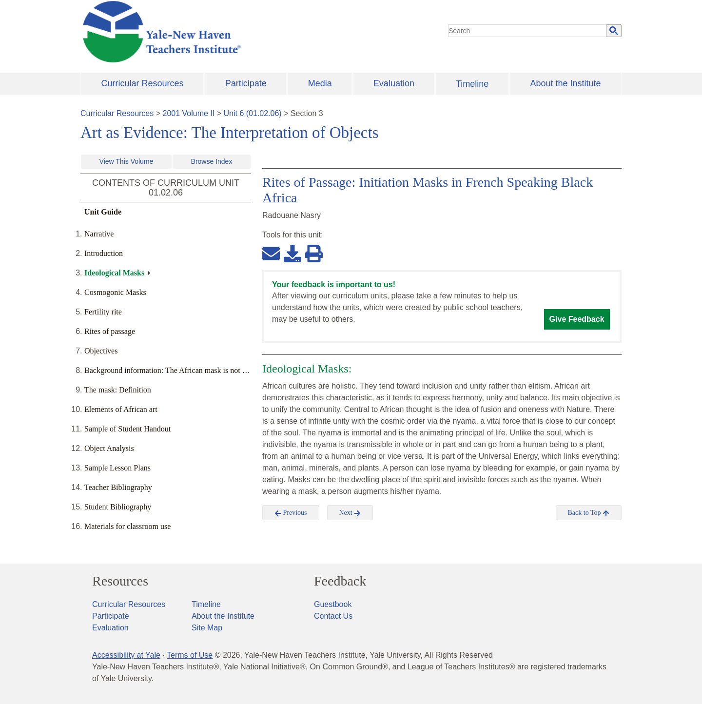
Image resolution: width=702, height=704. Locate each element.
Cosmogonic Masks (115, 292)
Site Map (207, 628)
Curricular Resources (142, 83)
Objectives (100, 351)
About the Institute (565, 83)
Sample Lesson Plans (117, 468)
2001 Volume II (189, 113)
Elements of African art (120, 409)
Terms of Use (190, 655)
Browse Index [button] (212, 161)
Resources (120, 581)
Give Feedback (576, 319)
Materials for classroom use (127, 526)
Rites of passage (109, 331)
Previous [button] (290, 513)
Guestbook (332, 604)
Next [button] (350, 513)
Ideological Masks (114, 273)
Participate (246, 83)
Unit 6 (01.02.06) (252, 113)
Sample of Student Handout (127, 429)
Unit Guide (102, 212)
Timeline (472, 84)
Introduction (103, 253)
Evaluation (393, 83)
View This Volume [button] (126, 161)
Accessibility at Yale (126, 655)
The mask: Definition (117, 390)
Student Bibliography (117, 507)
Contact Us (333, 616)
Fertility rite (103, 312)
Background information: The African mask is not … (167, 370)
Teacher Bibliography (118, 487)
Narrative (99, 234)
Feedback (340, 581)
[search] (527, 31)
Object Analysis (109, 448)
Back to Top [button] (588, 513)
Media (320, 83)
